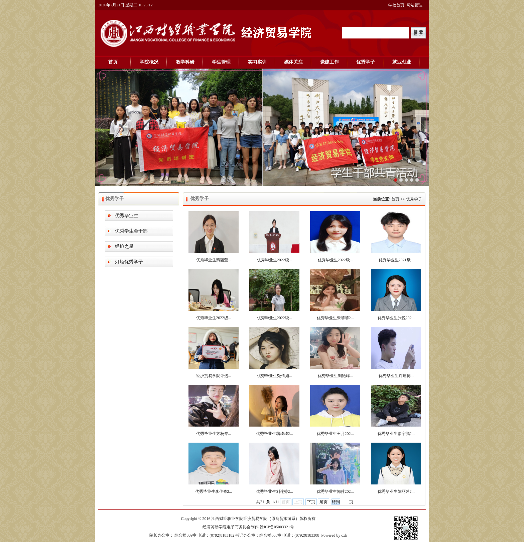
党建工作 (329, 62)
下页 (311, 502)
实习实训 (257, 62)
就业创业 (401, 62)
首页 (113, 62)
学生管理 (221, 62)
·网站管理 (413, 5)
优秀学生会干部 (131, 231)
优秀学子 (365, 62)
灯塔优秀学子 (129, 261)
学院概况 (149, 62)
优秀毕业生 (126, 215)
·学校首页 (395, 5)
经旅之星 (124, 246)
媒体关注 (293, 62)
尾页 (323, 502)
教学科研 (185, 62)
